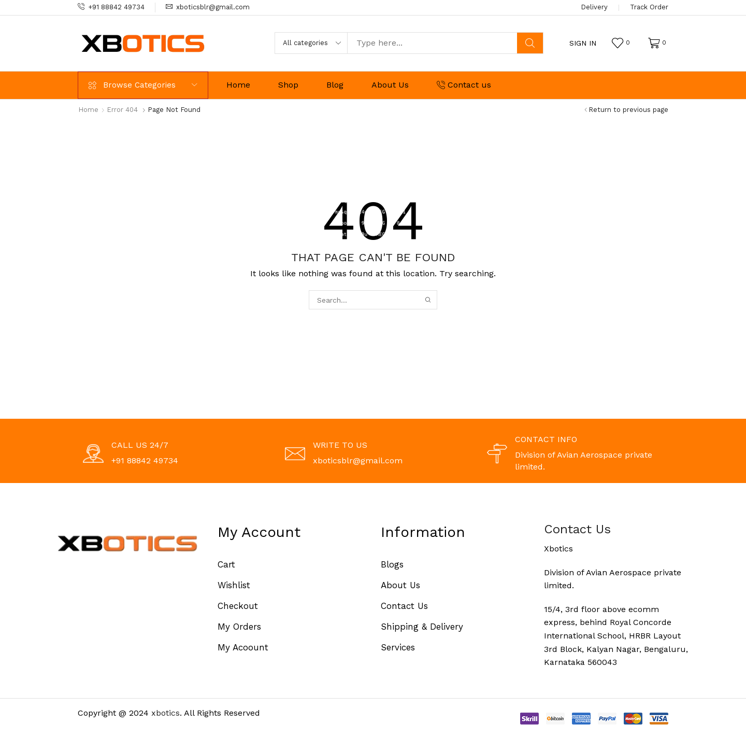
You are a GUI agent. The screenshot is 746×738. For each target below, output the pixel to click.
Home (88, 109)
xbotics (165, 713)
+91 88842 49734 (116, 7)
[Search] (530, 43)
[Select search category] (311, 43)
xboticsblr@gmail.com (213, 7)
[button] (582, 43)
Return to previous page (628, 109)
